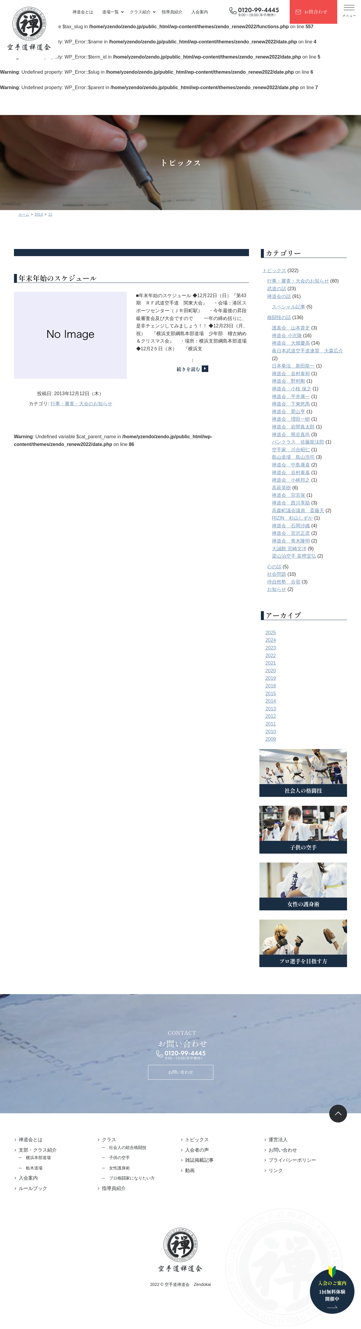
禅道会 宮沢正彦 (294, 533)
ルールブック (30, 1188)
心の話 (277, 566)
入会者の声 (197, 1150)
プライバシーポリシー (294, 1160)
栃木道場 (31, 1168)
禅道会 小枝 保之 (294, 388)
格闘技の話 (282, 317)
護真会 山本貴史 (294, 327)
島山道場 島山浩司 (296, 457)
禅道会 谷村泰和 (294, 373)
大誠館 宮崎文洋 (292, 548)
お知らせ (279, 589)
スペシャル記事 (291, 306)
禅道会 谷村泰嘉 (294, 472)
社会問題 (279, 574)
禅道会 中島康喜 (294, 464)
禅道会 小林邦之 (294, 480)
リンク (277, 1170)
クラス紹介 (140, 12)
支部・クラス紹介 (35, 1150)
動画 (190, 1170)
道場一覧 (110, 12)
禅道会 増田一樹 (294, 419)
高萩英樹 (284, 487)
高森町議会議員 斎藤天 (301, 510)
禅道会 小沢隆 (290, 335)
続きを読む (190, 369)
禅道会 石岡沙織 (294, 525)
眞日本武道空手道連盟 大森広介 (310, 350)
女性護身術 (118, 1168)
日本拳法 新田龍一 (296, 365)
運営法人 (279, 1139)
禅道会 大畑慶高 (294, 343)
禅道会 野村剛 (291, 381)
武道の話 (279, 288)
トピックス (277, 270)
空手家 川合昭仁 (294, 449)
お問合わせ (315, 11)
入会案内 (199, 12)
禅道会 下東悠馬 (294, 403)
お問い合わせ (180, 1072)
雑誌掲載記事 (199, 1160)
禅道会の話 (282, 296)
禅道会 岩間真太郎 (296, 426)
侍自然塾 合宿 (286, 581)
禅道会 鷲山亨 (291, 411)
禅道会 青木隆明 (294, 540)
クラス (108, 1139)
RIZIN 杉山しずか (295, 518)
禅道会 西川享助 (294, 502)
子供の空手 (118, 1157)
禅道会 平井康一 (294, 396)
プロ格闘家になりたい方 (131, 1178)
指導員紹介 (172, 12)
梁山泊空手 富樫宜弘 (297, 556)
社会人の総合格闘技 (126, 1147)
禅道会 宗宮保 (291, 495)
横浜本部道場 (35, 1157)
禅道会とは (82, 12)
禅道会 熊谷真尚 (294, 434)
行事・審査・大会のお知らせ (80, 405)
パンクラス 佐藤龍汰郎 (301, 441)
